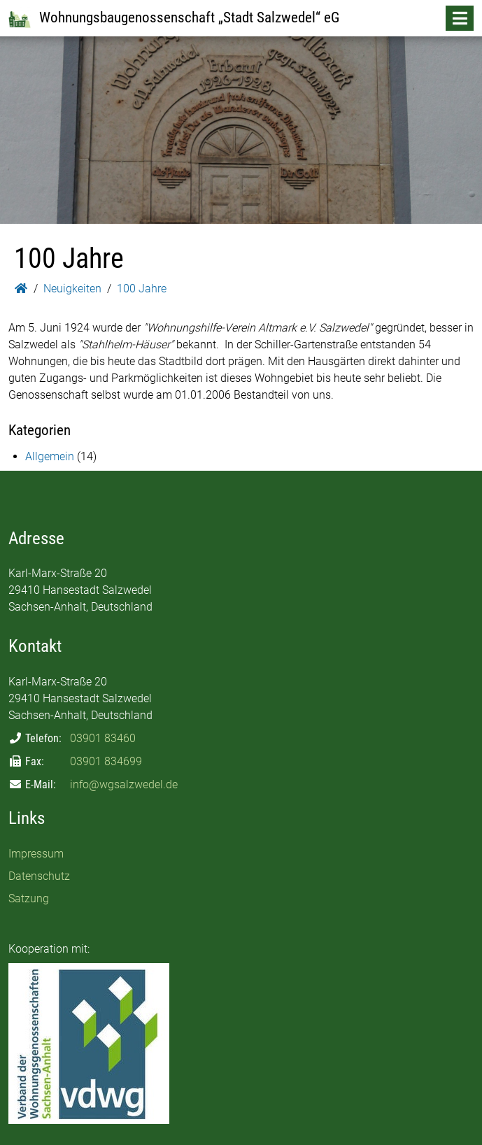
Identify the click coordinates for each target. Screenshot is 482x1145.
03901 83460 (103, 738)
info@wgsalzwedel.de (124, 784)
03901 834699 (106, 761)
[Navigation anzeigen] (460, 18)
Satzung (28, 898)
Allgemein (49, 456)
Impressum (36, 853)
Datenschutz (39, 876)
